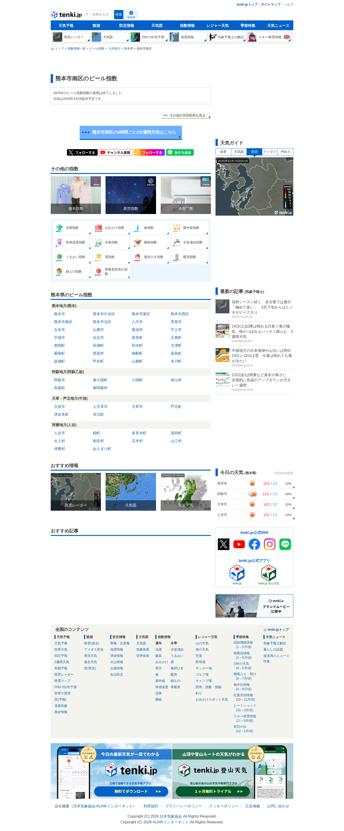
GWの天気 (247, 666)
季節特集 (248, 26)
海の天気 (202, 649)
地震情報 (116, 649)
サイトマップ (270, 4)
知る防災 (116, 674)
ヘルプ (288, 4)
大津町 (176, 345)
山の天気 (202, 643)
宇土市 (176, 330)
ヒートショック (247, 708)
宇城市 (59, 338)
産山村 (176, 380)
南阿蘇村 (100, 388)
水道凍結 (177, 649)
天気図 (157, 26)
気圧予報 (60, 656)
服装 (158, 656)
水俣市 (59, 407)
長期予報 (60, 668)
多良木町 (139, 433)
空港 (199, 656)
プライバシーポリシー (183, 806)
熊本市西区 (180, 314)
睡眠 (158, 699)
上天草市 (100, 407)
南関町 (59, 345)
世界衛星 (142, 656)
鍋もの (175, 681)
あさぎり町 (102, 449)
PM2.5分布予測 (65, 687)
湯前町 (176, 433)
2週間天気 (61, 662)
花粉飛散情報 (247, 645)
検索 (119, 14)
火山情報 (116, 662)
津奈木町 (61, 414)
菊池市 (137, 330)
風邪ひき (177, 668)
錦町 (96, 433)
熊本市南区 (63, 322)
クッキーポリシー (224, 806)
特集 (266, 661)
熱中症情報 (247, 687)
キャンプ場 (204, 681)
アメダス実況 (93, 649)
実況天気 (90, 656)
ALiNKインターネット (115, 806)
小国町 (137, 380)
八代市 (137, 322)
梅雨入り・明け (247, 676)
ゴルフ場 (202, 674)
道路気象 (60, 706)
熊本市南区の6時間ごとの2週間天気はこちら (134, 132)
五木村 (137, 441)
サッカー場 (204, 668)
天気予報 (66, 26)
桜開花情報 (247, 655)
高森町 (59, 388)
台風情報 (116, 668)
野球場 (200, 662)
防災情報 (126, 26)
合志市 (98, 338)
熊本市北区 (102, 322)
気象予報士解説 (274, 643)
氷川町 (176, 361)
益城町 (59, 361)
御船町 (137, 353)
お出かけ (161, 662)
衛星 (223, 152)
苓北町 (98, 414)
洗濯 (158, 649)
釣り (199, 693)
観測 (96, 26)
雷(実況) (90, 668)
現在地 (131, 17)
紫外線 (160, 681)
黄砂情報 (60, 712)
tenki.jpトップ (247, 4)
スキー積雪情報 (247, 718)
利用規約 (151, 806)
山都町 (137, 361)
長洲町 (98, 345)
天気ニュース (278, 26)
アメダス (269, 152)
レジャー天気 (217, 26)
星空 (158, 668)
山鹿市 (98, 330)
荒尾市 (176, 322)
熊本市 (59, 314)
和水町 (137, 345)
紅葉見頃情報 (247, 697)
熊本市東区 (141, 314)
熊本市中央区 (104, 314)
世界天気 (60, 649)
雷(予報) (60, 699)
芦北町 (176, 407)
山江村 (176, 441)
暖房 (174, 674)
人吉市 (59, 433)
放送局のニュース (276, 656)
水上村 (59, 441)
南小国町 (100, 380)
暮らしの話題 (273, 649)
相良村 (98, 441)
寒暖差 (175, 687)
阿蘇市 (59, 380)
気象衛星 (142, 649)
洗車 (158, 693)
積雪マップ (62, 681)
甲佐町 (98, 361)
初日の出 (247, 729)
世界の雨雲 (62, 693)
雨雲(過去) (91, 643)
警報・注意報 (120, 643)
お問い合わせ (278, 806)
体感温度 (161, 687)
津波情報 (116, 656)
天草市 (137, 407)
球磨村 (59, 449)
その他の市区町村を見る (187, 115)
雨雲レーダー (64, 674)
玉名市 (59, 330)
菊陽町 (59, 353)
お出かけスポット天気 (212, 699)
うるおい (177, 656)
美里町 (137, 338)
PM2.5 (285, 152)
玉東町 (176, 338)
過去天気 (90, 662)
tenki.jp (67, 16)
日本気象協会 (84, 806)
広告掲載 (252, 806)
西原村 (98, 353)
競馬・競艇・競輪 (209, 687)
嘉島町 (176, 353)
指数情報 (187, 26)
